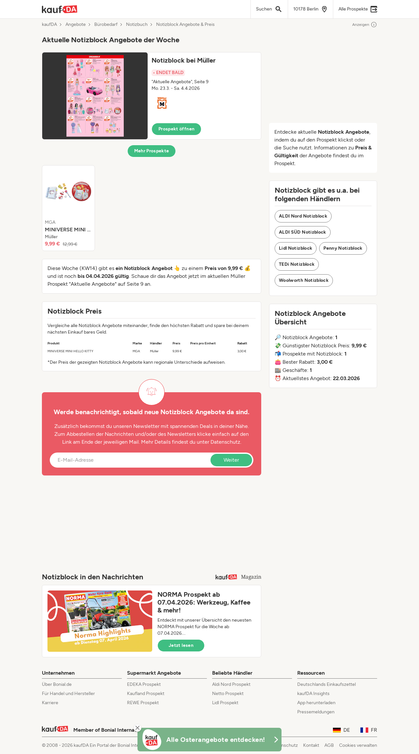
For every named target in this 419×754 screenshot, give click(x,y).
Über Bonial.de (57, 684)
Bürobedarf (106, 24)
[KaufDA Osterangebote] (209, 739)
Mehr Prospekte (151, 151)
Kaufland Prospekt (145, 693)
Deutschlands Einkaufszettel (326, 684)
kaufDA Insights (313, 693)
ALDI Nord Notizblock (303, 216)
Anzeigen (364, 24)
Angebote (75, 24)
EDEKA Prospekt (144, 684)
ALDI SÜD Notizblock (302, 232)
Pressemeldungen (316, 712)
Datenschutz (225, 442)
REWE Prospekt (143, 703)
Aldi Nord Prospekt (231, 684)
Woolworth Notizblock (304, 280)
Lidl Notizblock (295, 248)
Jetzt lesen (181, 645)
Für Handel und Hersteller (68, 693)
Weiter (231, 460)
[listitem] (68, 208)
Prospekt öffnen (176, 129)
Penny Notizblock (343, 248)
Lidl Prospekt (225, 703)
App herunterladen (316, 703)
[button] (151, 96)
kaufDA (49, 24)
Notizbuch (137, 24)
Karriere (50, 703)
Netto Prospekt (228, 693)
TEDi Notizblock (297, 264)
